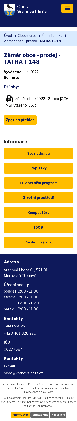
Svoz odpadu (38, 153)
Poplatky (39, 168)
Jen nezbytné (40, 414)
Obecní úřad (27, 35)
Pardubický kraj (38, 242)
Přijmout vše (20, 414)
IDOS (38, 227)
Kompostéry (38, 212)
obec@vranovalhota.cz (23, 373)
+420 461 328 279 (20, 333)
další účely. (47, 391)
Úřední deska (52, 35)
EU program (38, 183)
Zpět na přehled (20, 120)
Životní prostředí (38, 197)
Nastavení (58, 414)
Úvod (8, 35)
